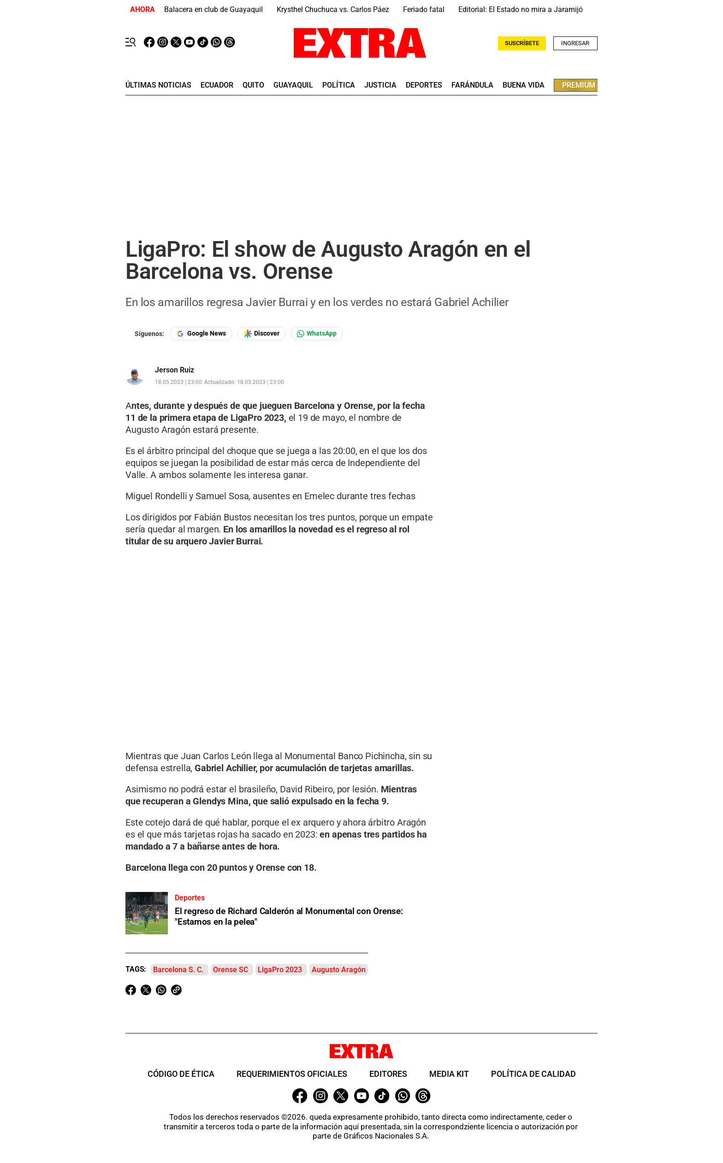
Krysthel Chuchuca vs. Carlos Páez (333, 9)
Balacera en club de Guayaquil (213, 9)
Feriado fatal (423, 9)
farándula (472, 85)
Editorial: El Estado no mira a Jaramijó (520, 9)
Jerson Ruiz (174, 370)
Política (338, 85)
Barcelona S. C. (178, 969)
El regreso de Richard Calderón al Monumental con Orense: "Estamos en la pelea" (289, 916)
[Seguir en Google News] (201, 333)
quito (253, 85)
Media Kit (449, 1074)
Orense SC (230, 969)
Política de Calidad (533, 1074)
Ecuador (217, 85)
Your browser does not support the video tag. (279, 639)
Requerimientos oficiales (292, 1074)
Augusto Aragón (339, 969)
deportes (424, 85)
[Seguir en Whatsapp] (317, 333)
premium (578, 85)
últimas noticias (158, 85)
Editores (388, 1074)
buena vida (524, 85)
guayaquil (293, 85)
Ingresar (575, 43)
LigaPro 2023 (280, 969)
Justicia (380, 85)
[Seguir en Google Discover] (261, 333)
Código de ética (181, 1074)
